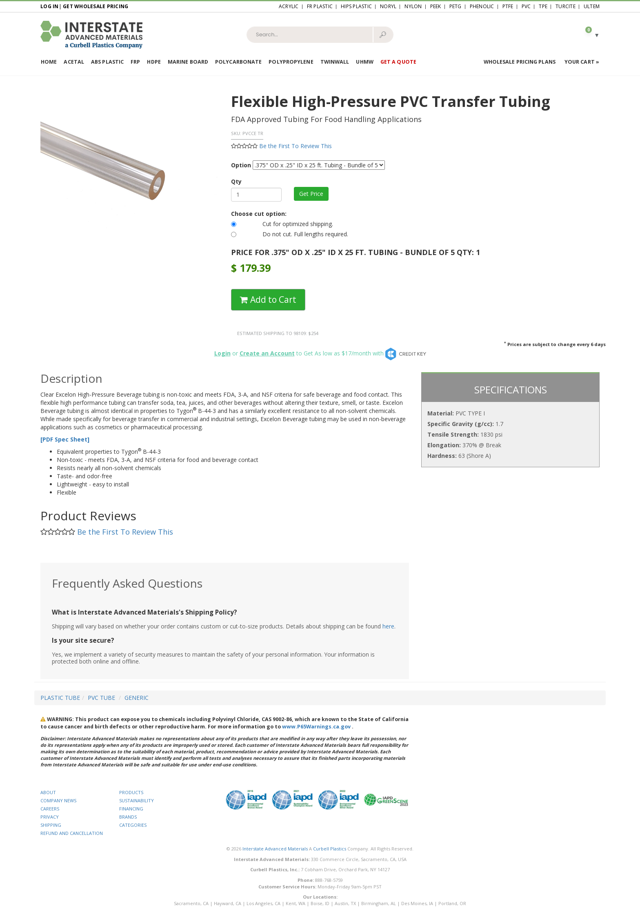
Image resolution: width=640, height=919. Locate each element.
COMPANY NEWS (58, 800)
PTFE (507, 6)
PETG (455, 6)
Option (241, 165)
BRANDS (128, 817)
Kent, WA (295, 903)
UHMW (364, 61)
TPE (543, 6)
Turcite (566, 6)
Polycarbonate (238, 61)
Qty (236, 181)
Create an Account (267, 353)
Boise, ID (320, 903)
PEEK (435, 6)
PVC (526, 6)
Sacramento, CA (191, 903)
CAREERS (49, 809)
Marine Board (188, 61)
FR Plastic (320, 6)
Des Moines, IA (417, 903)
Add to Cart (268, 299)
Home (49, 61)
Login (222, 353)
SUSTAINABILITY (136, 800)
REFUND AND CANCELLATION (71, 833)
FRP (135, 61)
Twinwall (334, 61)
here (388, 626)
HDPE (153, 61)
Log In (49, 6)
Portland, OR (452, 903)
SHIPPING (50, 825)
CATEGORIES (133, 825)
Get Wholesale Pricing (95, 6)
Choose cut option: (259, 214)
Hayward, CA (227, 903)
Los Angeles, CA (263, 903)
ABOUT (48, 792)
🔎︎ (383, 34)
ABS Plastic (107, 61)
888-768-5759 (329, 880)
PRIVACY (49, 817)
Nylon (413, 6)
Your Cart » (581, 61)
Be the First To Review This (295, 146)
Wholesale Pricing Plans (520, 61)
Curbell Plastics (329, 849)
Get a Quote (398, 61)
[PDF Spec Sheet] (64, 439)
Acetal (74, 61)
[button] (589, 34)
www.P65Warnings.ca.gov (316, 726)
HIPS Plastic (356, 6)
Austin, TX (345, 903)
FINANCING (131, 809)
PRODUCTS (131, 792)
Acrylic (289, 6)
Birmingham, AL (378, 903)
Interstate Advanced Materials (275, 849)
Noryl (388, 6)
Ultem (592, 6)
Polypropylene (291, 61)
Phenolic (482, 6)
